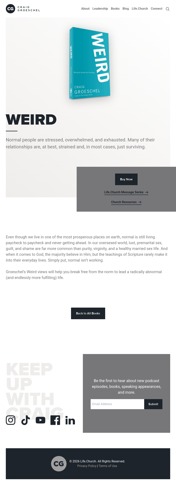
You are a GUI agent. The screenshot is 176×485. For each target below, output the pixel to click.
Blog (125, 8)
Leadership (100, 8)
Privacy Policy (87, 466)
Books (115, 8)
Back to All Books (88, 313)
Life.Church (140, 8)
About (85, 8)
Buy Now (126, 179)
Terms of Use (108, 466)
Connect (156, 8)
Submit (153, 404)
